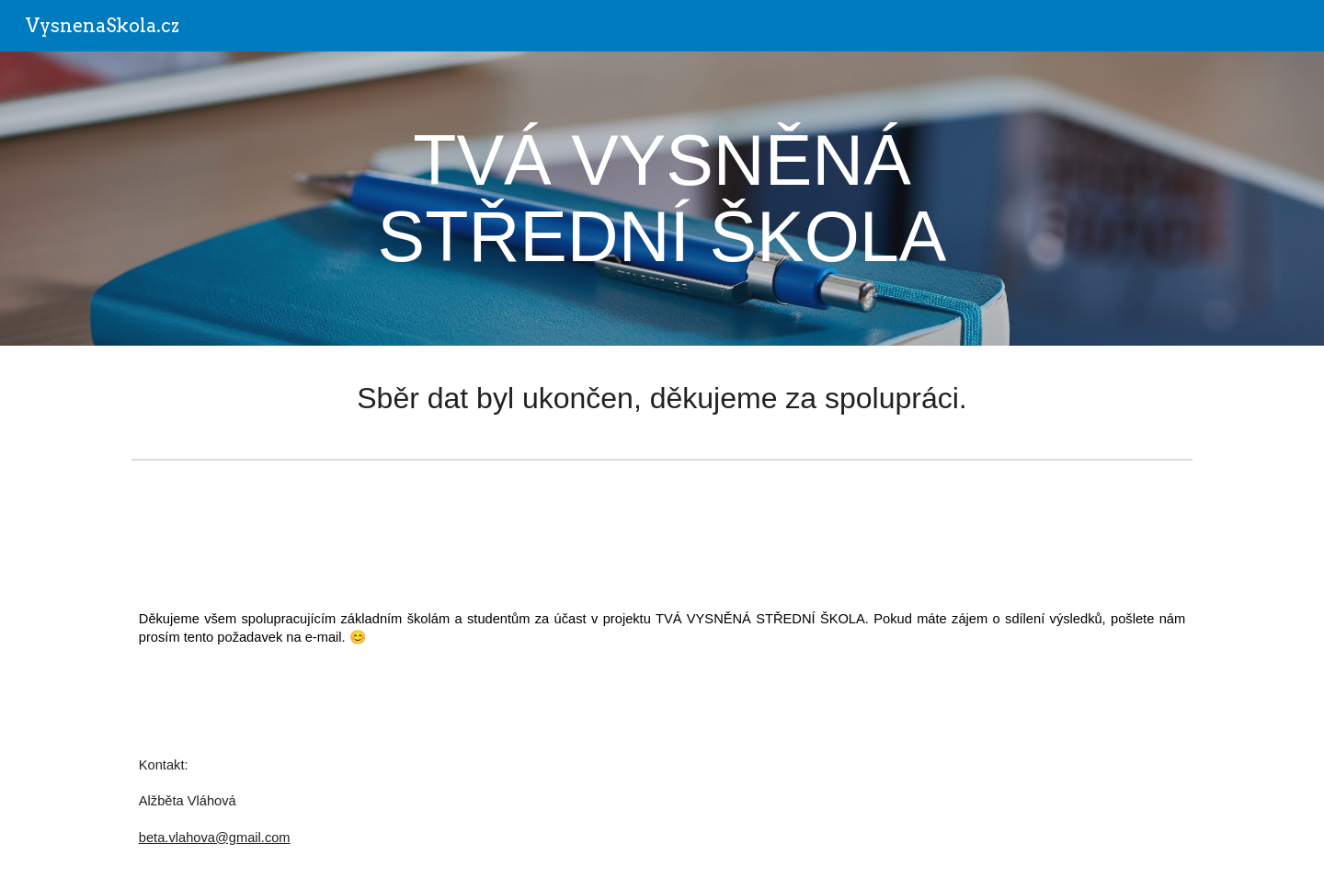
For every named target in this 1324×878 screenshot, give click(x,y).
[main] (662, 198)
